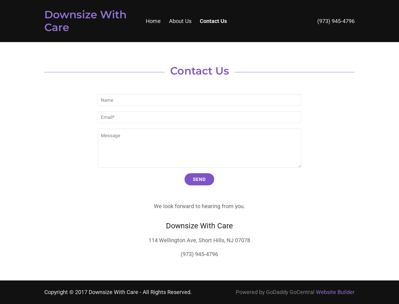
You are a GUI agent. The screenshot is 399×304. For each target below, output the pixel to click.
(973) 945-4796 (336, 21)
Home (153, 21)
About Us (180, 21)
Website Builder (335, 292)
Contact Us (213, 21)
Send (199, 179)
